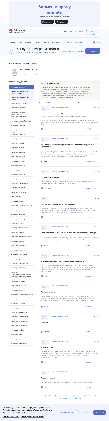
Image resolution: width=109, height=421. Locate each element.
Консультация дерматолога (18, 170)
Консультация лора (15, 196)
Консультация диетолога (17, 174)
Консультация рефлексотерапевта (20, 276)
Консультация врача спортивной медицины (20, 130)
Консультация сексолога (17, 281)
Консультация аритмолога (18, 116)
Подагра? (44, 322)
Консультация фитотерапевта (19, 321)
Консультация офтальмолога (18, 228)
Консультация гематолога (17, 143)
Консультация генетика (17, 147)
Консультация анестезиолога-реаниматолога (19, 112)
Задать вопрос (92, 50)
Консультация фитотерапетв (18, 325)
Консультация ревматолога (18, 87)
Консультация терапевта (17, 290)
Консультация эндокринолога (19, 339)
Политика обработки (11, 417)
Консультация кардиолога (17, 187)
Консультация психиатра (17, 245)
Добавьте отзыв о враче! (73, 31)
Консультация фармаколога (18, 312)
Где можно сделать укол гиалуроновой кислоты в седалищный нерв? (69, 233)
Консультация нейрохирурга (18, 219)
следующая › (64, 398)
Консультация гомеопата (17, 165)
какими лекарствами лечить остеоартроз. (58, 204)
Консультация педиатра (17, 232)
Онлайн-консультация (51, 42)
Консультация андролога (17, 107)
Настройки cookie (66, 412)
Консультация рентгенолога (18, 268)
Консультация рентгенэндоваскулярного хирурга (20, 272)
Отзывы (37, 42)
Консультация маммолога (17, 201)
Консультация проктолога (17, 241)
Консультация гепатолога (17, 152)
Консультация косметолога (18, 192)
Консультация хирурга (16, 334)
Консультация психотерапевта (19, 254)
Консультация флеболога (17, 330)
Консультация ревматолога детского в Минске (19, 92)
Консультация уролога (16, 308)
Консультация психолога (17, 250)
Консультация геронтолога (18, 156)
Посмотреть (90, 129)
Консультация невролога (17, 214)
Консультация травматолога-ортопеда (21, 294)
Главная (12, 42)
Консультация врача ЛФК (17, 125)
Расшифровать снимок (50, 177)
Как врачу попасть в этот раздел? (28, 74)
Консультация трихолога (17, 303)
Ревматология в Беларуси (60, 107)
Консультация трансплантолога (19, 299)
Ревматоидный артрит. (50, 292)
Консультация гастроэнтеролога (19, 139)
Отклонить (84, 412)
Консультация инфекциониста (19, 183)
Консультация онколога (17, 223)
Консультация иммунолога (18, 179)
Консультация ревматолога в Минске (20, 98)
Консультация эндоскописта (18, 343)
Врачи (20, 42)
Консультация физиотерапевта (19, 316)
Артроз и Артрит (47, 347)
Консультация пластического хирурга (21, 236)
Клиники (28, 42)
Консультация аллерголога (18, 103)
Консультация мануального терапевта (21, 205)
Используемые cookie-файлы (32, 417)
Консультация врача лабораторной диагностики (20, 121)
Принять (99, 412)
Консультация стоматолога (18, 285)
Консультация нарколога (17, 210)
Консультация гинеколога (17, 161)
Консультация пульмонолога (18, 259)
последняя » (77, 398)
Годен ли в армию (48, 378)
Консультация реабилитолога (19, 263)
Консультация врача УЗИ (17, 134)
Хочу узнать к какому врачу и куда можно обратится (62, 261)
